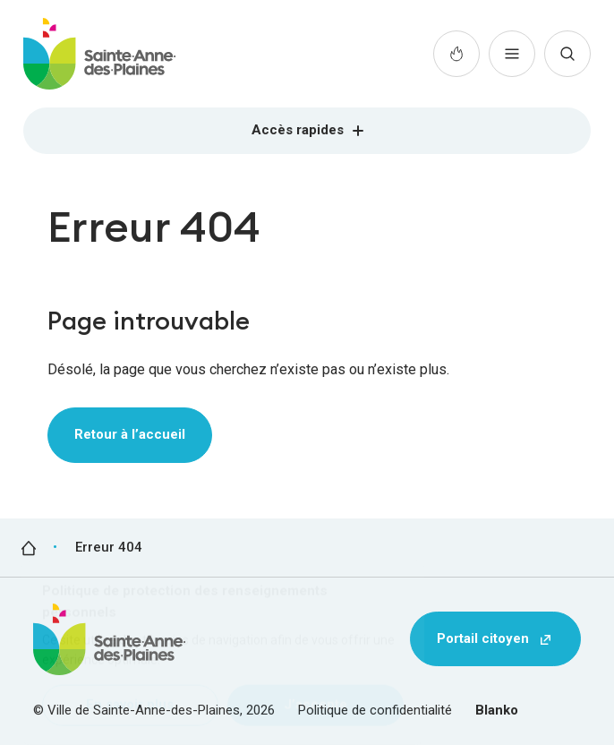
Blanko (496, 710)
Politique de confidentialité (375, 710)
